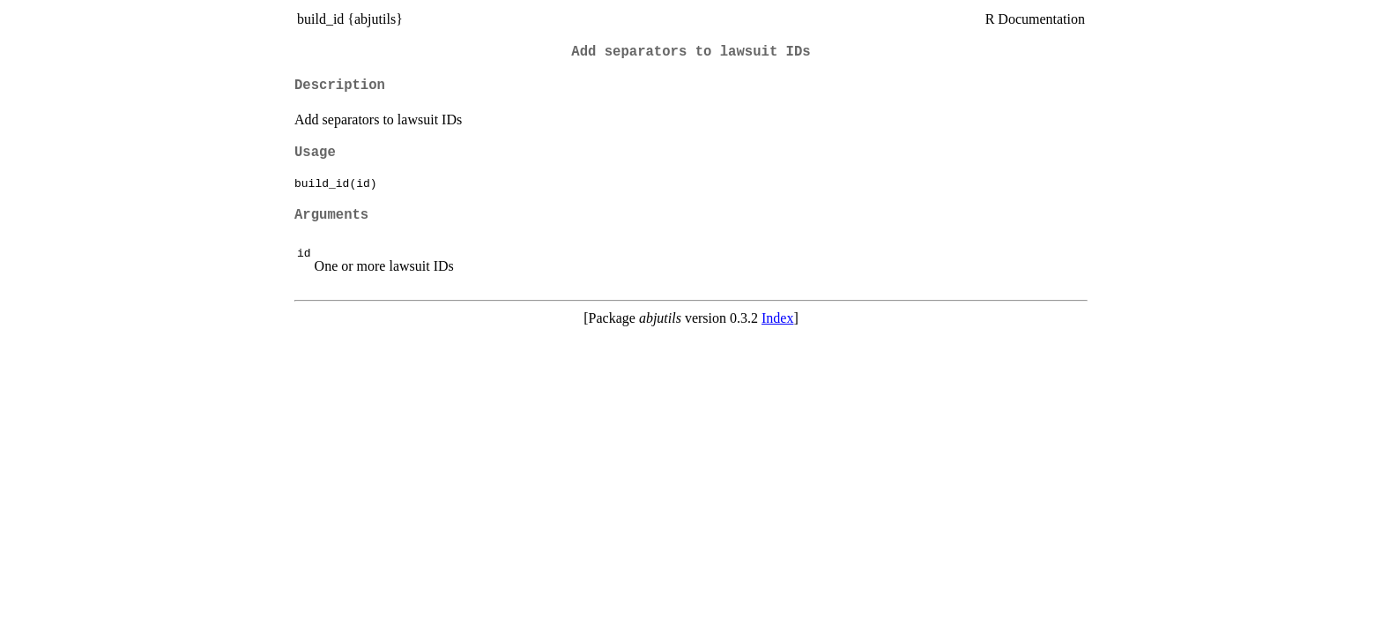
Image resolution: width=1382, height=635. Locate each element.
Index (777, 317)
